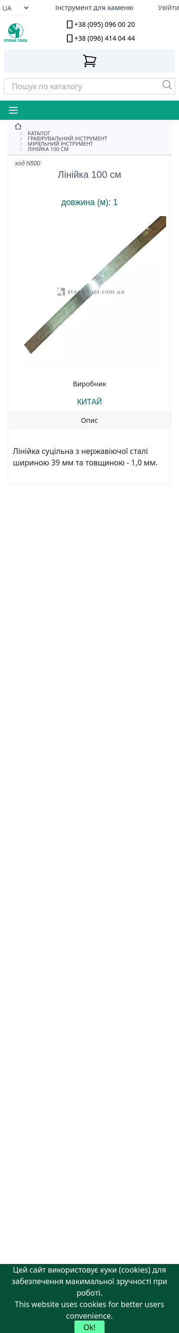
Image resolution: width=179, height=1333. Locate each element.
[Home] (89, 126)
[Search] (89, 86)
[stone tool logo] (25, 32)
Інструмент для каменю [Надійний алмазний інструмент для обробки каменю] (94, 7)
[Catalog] (89, 133)
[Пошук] (167, 85)
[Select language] (15, 7)
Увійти (168, 7)
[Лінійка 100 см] (89, 148)
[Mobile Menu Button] (13, 110)
